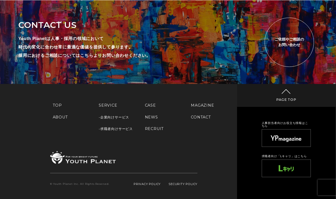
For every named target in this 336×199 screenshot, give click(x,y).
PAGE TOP (286, 100)
